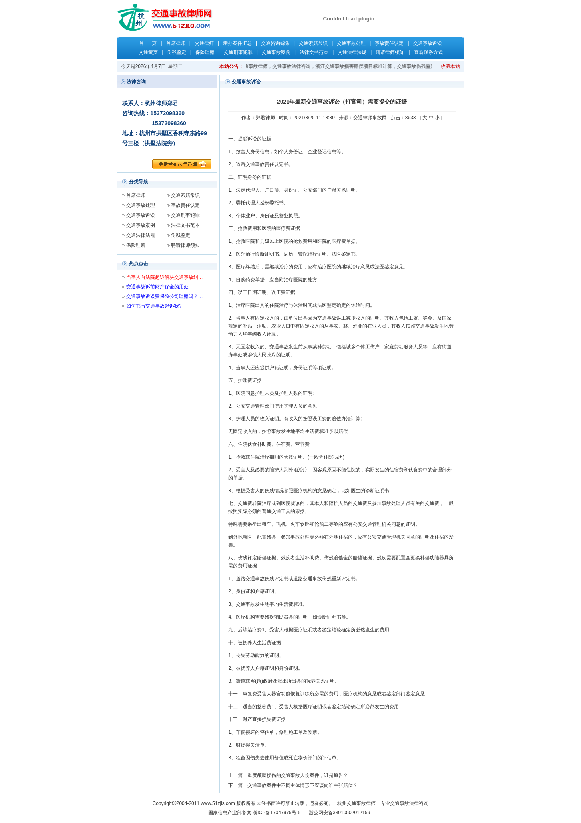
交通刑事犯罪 (238, 52)
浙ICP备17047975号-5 (276, 812)
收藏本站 (450, 66)
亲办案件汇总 (237, 43)
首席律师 (175, 43)
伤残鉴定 (176, 52)
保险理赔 (205, 52)
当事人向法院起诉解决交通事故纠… (164, 277)
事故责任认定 (389, 43)
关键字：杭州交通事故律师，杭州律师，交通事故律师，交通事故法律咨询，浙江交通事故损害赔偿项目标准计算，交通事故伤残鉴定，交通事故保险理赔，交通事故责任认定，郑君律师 (350, 66)
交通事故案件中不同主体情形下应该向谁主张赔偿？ (302, 785)
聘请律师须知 (390, 52)
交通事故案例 (276, 52)
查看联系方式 (428, 52)
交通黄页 (148, 52)
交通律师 (204, 43)
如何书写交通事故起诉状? (154, 306)
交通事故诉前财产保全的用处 (157, 287)
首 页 (148, 43)
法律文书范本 (314, 52)
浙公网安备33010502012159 (339, 812)
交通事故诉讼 (427, 43)
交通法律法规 (352, 52)
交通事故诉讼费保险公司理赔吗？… (164, 296)
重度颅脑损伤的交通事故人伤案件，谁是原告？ (297, 775)
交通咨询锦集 (275, 43)
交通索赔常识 (313, 43)
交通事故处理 (351, 43)
